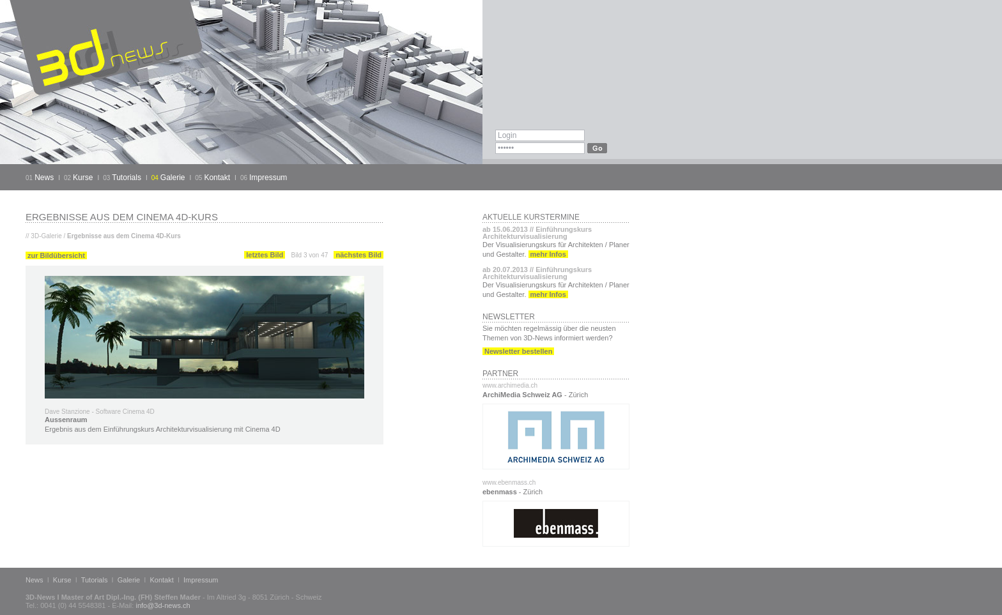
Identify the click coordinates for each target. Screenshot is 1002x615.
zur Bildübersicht (56, 255)
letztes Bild (264, 255)
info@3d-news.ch (162, 605)
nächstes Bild (358, 255)
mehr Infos (548, 254)
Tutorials (126, 177)
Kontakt (217, 177)
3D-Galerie (46, 235)
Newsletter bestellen (518, 351)
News (44, 177)
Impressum (268, 177)
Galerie (172, 177)
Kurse (83, 177)
